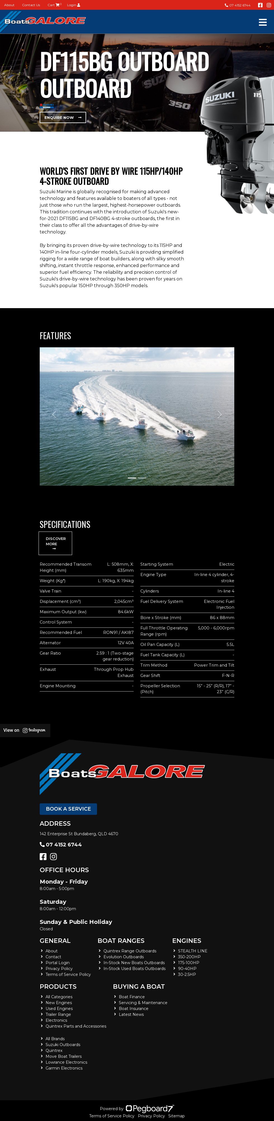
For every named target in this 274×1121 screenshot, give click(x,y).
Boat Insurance (133, 1008)
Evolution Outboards (123, 956)
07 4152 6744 (238, 5)
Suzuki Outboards (63, 1044)
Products (58, 986)
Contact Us (31, 5)
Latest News (131, 1014)
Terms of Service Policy (68, 974)
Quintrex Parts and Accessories (76, 1026)
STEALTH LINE (192, 951)
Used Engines (59, 1008)
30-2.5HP (187, 974)
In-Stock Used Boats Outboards (134, 968)
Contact (53, 956)
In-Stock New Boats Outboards (134, 962)
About (9, 5)
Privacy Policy (59, 968)
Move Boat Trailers (64, 1056)
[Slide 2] (142, 478)
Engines (186, 941)
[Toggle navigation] (263, 22)
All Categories (59, 996)
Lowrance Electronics (66, 1062)
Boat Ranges (121, 941)
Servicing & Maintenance (143, 1002)
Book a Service (68, 809)
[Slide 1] (132, 478)
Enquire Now (62, 117)
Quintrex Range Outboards (129, 951)
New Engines (59, 1002)
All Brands (55, 1038)
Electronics (56, 1020)
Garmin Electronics (64, 1068)
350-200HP (189, 956)
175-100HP (188, 962)
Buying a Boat (139, 986)
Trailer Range (58, 1014)
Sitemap (176, 1115)
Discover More (56, 543)
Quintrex (54, 1050)
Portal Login (58, 962)
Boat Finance (132, 996)
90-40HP (187, 968)
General (55, 941)
